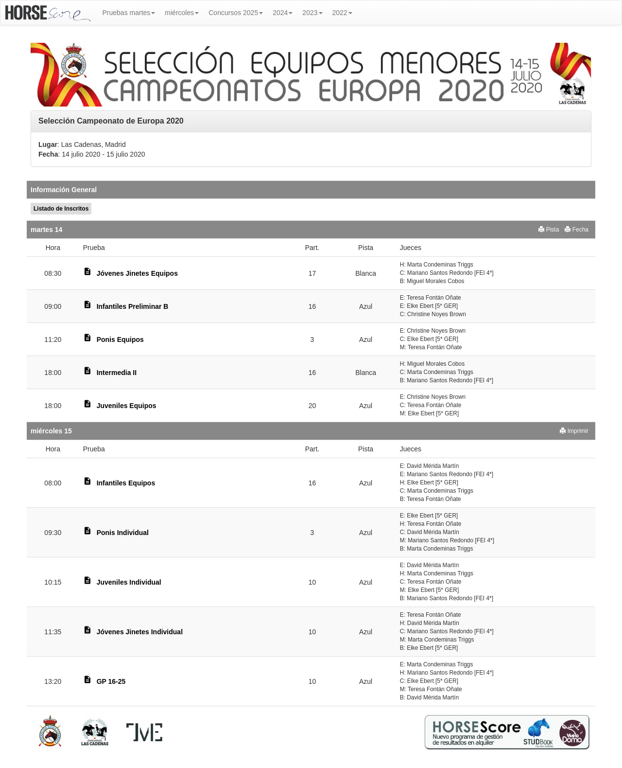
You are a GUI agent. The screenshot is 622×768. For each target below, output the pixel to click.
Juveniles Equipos (126, 406)
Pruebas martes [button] (129, 13)
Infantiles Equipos (126, 483)
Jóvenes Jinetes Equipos (137, 273)
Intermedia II (117, 372)
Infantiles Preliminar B (133, 306)
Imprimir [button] (574, 431)
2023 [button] (312, 13)
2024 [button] (283, 13)
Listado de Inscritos (61, 208)
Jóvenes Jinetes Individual (140, 632)
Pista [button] (548, 229)
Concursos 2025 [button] (235, 13)
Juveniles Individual (129, 582)
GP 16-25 (111, 681)
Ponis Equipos (120, 339)
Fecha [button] (576, 229)
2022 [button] (342, 13)
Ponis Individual (123, 532)
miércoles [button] (182, 13)
